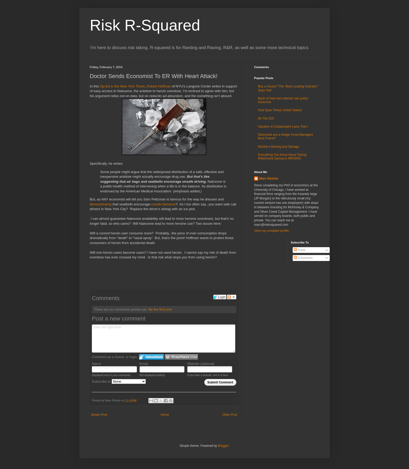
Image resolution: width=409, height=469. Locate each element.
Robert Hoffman (159, 86)
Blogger (223, 446)
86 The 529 (266, 118)
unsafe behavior (163, 204)
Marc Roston (268, 178)
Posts (299, 250)
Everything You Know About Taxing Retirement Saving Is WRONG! (282, 156)
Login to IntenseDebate (151, 357)
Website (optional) (201, 364)
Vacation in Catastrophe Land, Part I (283, 126)
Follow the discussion (231, 297)
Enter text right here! (163, 338)
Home (165, 415)
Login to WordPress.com (181, 357)
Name (96, 364)
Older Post (229, 415)
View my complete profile (271, 231)
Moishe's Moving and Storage (278, 147)
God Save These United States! (280, 110)
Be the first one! (160, 309)
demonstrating (101, 204)
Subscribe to (119, 381)
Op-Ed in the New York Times (122, 86)
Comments (303, 258)
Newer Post (99, 415)
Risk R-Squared (145, 25)
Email (144, 364)
